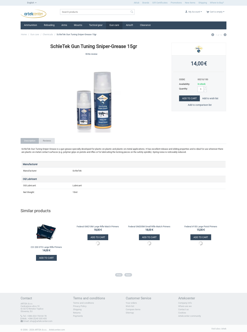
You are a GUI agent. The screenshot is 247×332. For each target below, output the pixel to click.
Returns (77, 312)
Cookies (182, 312)
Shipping (202, 2)
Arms (64, 25)
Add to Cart (189, 98)
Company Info (185, 303)
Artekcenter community (189, 316)
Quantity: (183, 88)
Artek (223, 328)
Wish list (130, 306)
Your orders (131, 303)
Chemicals (48, 34)
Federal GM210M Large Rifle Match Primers (98, 226)
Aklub (136, 2)
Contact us (183, 309)
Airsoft (129, 25)
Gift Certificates (160, 2)
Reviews (47, 140)
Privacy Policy (79, 306)
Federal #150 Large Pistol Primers (200, 226)
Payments (78, 316)
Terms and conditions (83, 303)
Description (29, 140)
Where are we (185, 306)
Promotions (176, 2)
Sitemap (130, 312)
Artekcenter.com (57, 329)
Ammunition (30, 25)
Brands (145, 2)
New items (190, 2)
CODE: (182, 79)
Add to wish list (210, 98)
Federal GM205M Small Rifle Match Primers (149, 226)
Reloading (49, 25)
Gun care (114, 25)
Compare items (133, 309)
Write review (91, 54)
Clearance (145, 25)
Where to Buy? (217, 2)
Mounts (78, 25)
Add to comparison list (200, 105)
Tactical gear (96, 25)
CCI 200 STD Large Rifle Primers (46, 247)
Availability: (184, 84)
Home (24, 34)
